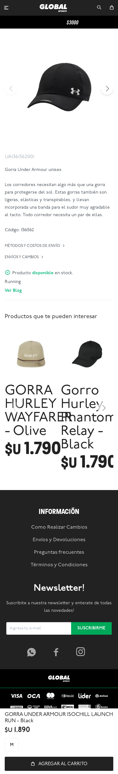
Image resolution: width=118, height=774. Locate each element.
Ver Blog (13, 290)
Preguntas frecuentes (59, 552)
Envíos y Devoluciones (59, 539)
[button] (99, 8)
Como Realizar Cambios (59, 527)
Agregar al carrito (62, 764)
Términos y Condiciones (59, 565)
